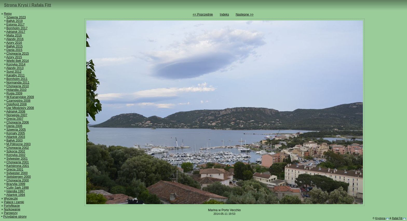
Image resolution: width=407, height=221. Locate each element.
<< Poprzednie (203, 14)
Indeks (224, 14)
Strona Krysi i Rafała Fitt (27, 5)
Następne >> (245, 14)
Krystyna (380, 218)
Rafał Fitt (397, 218)
